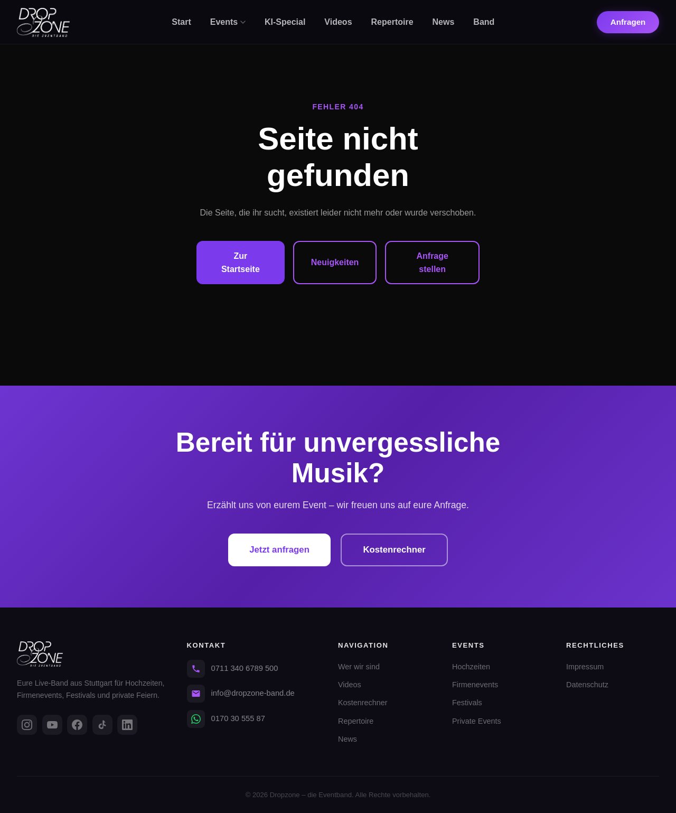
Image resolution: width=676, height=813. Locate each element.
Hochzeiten (471, 666)
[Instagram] (27, 725)
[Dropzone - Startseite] (43, 22)
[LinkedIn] (127, 725)
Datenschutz (587, 684)
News (444, 21)
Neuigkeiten (335, 262)
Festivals (467, 702)
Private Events (476, 721)
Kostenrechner (396, 550)
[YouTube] (52, 725)
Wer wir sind (359, 666)
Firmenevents (475, 684)
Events (228, 21)
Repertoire (392, 21)
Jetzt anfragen (277, 550)
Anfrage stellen (432, 262)
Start (181, 21)
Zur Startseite (240, 262)
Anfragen (628, 21)
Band (483, 21)
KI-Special (285, 21)
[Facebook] (77, 725)
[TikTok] (102, 725)
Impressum (585, 666)
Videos (338, 21)
